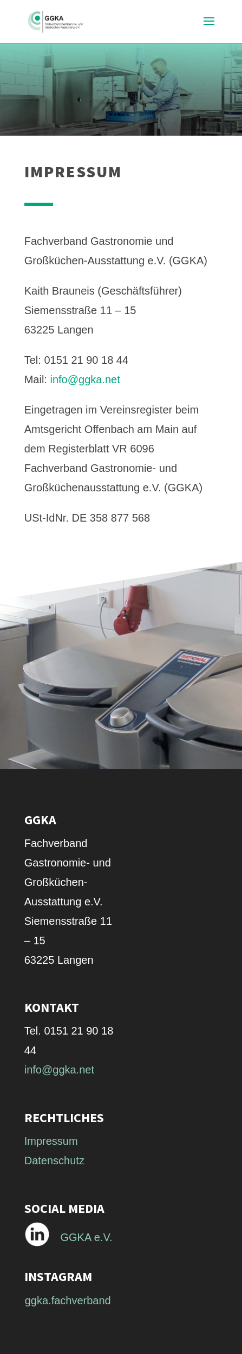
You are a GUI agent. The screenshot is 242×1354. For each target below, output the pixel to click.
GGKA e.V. (87, 1237)
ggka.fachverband (68, 1300)
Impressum (51, 1141)
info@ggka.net (85, 379)
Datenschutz (54, 1160)
